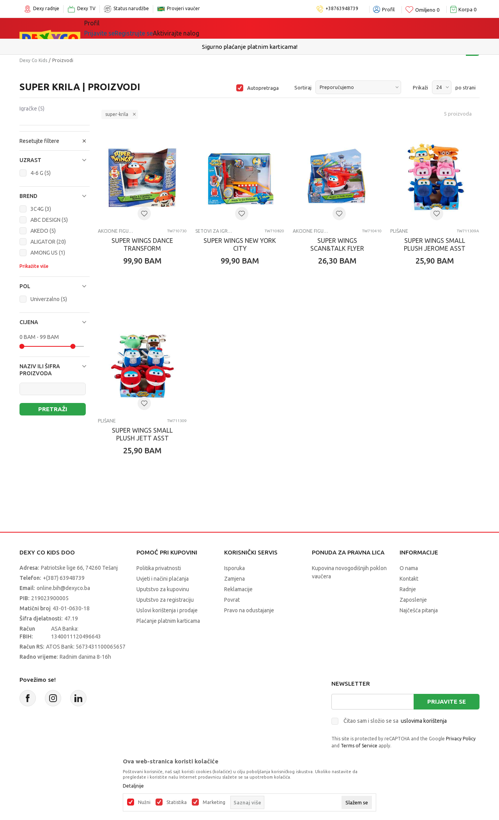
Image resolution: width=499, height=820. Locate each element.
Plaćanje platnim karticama (168, 621)
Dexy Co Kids (33, 60)
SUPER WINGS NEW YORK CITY (239, 244)
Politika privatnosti (158, 568)
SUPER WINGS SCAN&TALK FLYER (337, 244)
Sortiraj (302, 87)
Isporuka (234, 568)
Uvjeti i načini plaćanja (162, 579)
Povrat (232, 600)
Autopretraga (263, 88)
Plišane (399, 231)
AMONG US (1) (47, 253)
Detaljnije (133, 786)
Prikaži (420, 87)
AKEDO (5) (43, 231)
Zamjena (234, 579)
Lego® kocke (193, 28)
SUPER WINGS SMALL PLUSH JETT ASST (142, 434)
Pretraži (52, 409)
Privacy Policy (461, 738)
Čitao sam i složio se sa (395, 721)
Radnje (408, 589)
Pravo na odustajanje (249, 610)
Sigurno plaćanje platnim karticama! (249, 46)
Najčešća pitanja (419, 610)
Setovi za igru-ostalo (213, 231)
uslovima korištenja (424, 721)
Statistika (176, 802)
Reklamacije (238, 589)
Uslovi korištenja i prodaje (167, 610)
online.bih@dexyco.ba (63, 588)
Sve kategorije (111, 28)
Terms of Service (359, 745)
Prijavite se (446, 701)
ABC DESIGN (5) (49, 220)
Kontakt (409, 579)
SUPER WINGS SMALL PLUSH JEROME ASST (434, 244)
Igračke (154, 28)
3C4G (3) (40, 209)
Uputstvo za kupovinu (162, 589)
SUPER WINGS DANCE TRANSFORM (142, 244)
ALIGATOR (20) (48, 242)
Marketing (214, 802)
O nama (409, 568)
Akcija (232, 28)
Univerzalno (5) (48, 299)
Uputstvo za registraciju (165, 600)
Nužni (144, 802)
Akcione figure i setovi (116, 231)
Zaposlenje (413, 600)
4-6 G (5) (40, 173)
